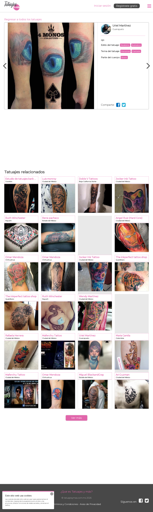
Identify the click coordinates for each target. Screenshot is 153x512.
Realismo (125, 45)
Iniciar (102, 5)
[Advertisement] (76, 138)
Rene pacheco (59, 220)
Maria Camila (132, 337)
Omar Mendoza (22, 259)
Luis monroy (59, 180)
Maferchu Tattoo (59, 337)
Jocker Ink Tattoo (132, 180)
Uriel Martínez (123, 30)
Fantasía (136, 51)
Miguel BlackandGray (96, 376)
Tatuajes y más (12, 6)
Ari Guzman (132, 376)
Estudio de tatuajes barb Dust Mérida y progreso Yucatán (22, 180)
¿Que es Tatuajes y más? (77, 491)
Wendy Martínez (96, 298)
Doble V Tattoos (96, 180)
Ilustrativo (136, 45)
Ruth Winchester (22, 220)
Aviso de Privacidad (90, 504)
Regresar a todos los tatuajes (23, 19)
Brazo (124, 57)
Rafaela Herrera (22, 337)
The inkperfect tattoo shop (132, 259)
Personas (125, 51)
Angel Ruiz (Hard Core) (132, 220)
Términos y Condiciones (65, 504)
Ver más (76, 418)
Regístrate (126, 5)
